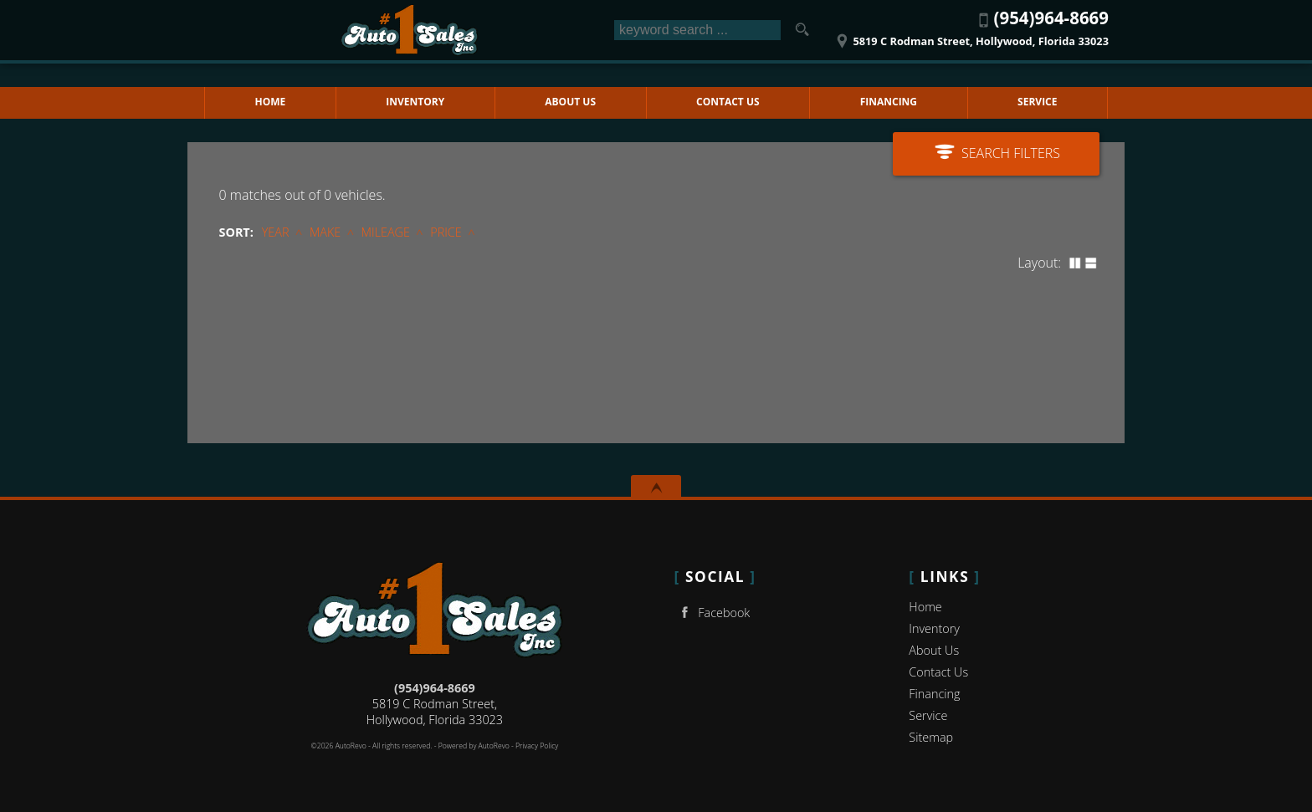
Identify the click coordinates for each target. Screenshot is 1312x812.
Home (925, 607)
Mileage (385, 232)
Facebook (712, 612)
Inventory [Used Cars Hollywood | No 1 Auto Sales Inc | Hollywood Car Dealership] (415, 101)
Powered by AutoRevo (474, 746)
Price (445, 232)
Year (276, 232)
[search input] (697, 30)
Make (325, 232)
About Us (934, 650)
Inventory (934, 628)
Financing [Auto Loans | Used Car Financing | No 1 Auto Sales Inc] (888, 101)
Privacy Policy (536, 746)
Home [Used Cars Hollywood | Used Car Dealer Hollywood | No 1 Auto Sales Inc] (270, 101)
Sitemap (931, 737)
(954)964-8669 (434, 688)
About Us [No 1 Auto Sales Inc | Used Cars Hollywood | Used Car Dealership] (570, 101)
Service (928, 715)
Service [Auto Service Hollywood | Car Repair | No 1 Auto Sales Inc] (1037, 101)
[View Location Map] (970, 35)
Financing (934, 694)
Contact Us (938, 672)
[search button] (802, 30)
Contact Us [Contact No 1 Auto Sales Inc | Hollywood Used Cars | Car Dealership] (728, 101)
